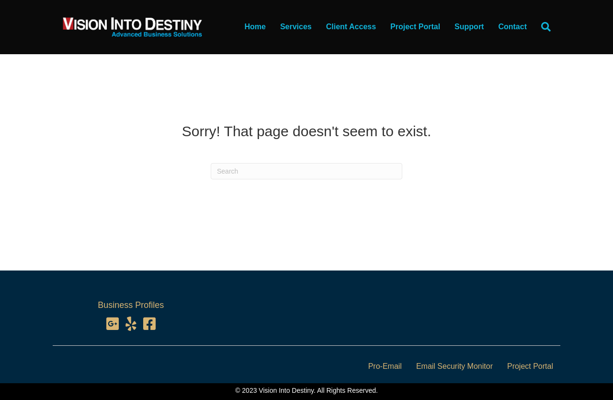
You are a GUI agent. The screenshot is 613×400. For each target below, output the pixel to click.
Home (254, 27)
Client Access (351, 27)
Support (469, 27)
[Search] (542, 27)
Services (296, 27)
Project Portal (415, 27)
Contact (512, 27)
